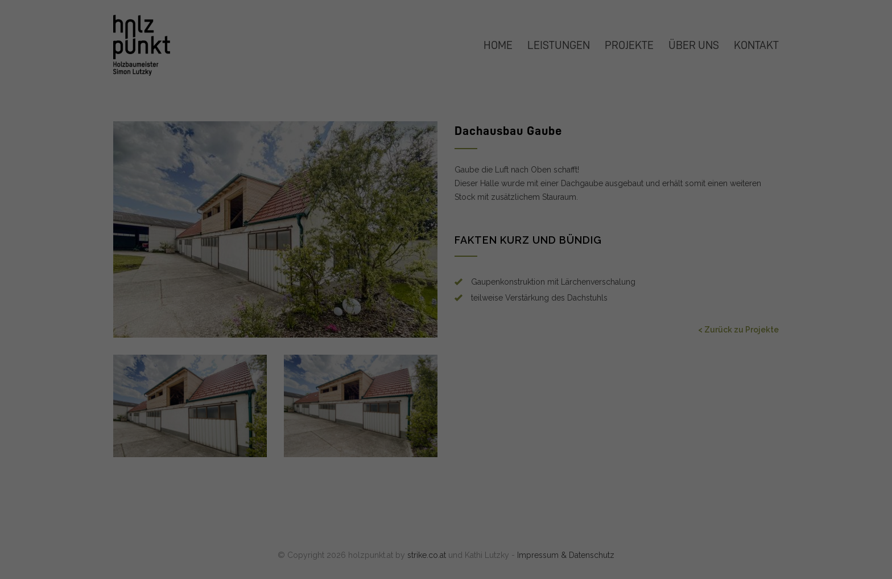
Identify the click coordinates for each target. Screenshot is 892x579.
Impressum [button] (498, 316)
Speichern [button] (555, 222)
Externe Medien (496, 103)
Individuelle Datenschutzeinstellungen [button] (446, 289)
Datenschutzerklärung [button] (451, 316)
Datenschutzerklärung (274, 185)
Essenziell (486, 46)
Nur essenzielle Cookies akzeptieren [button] (445, 256)
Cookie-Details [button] (398, 316)
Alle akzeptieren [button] (337, 222)
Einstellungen (313, 196)
